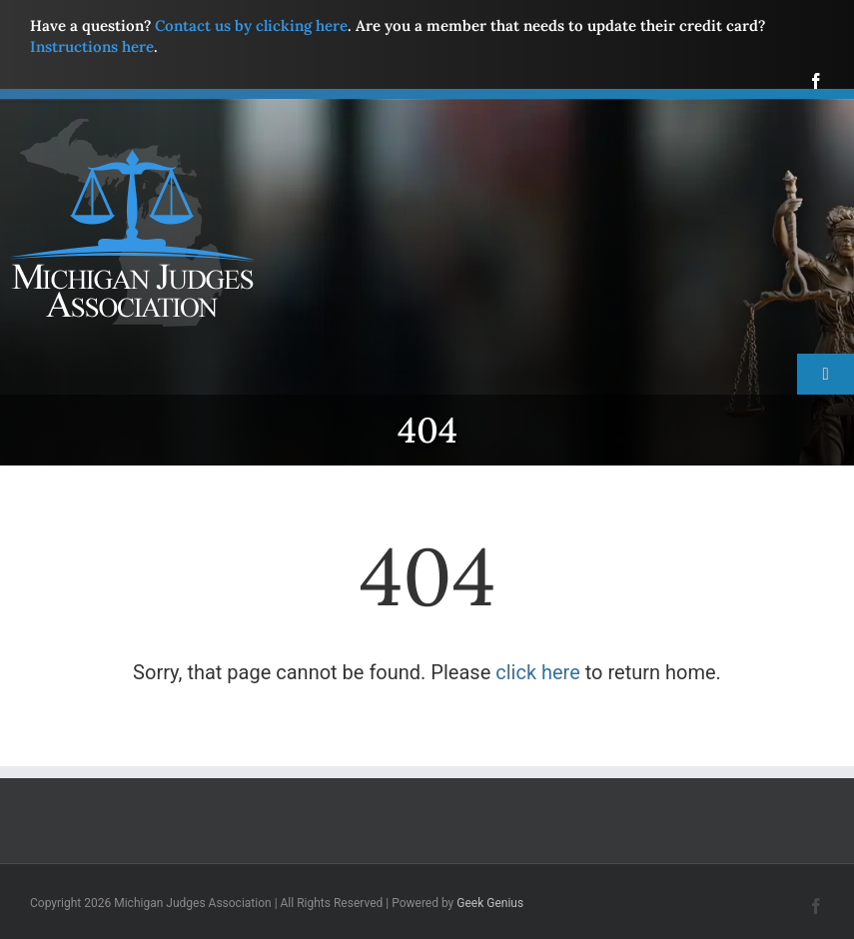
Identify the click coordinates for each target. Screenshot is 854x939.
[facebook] (816, 81)
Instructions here (92, 46)
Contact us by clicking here (251, 25)
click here (537, 672)
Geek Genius (489, 903)
